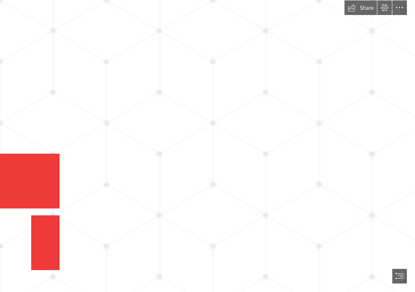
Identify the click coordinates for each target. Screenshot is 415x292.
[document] (207, 146)
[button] (360, 7)
